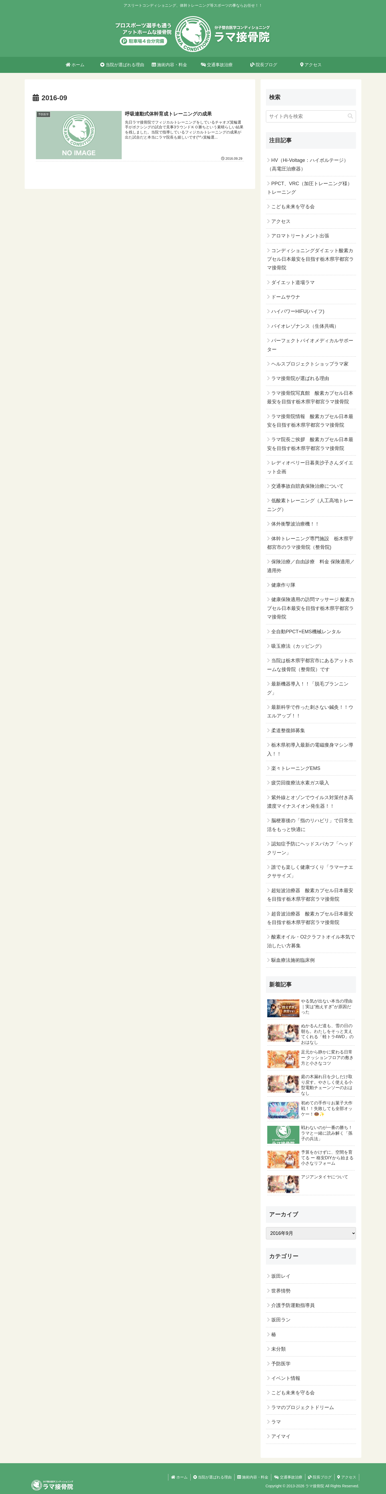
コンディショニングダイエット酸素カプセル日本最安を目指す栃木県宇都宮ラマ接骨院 (310, 259)
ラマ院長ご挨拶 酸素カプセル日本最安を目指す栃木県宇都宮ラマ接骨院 (310, 444)
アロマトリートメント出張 (300, 236)
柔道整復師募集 (288, 730)
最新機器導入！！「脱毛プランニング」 (307, 688)
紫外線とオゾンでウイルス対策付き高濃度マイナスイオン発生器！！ (310, 802)
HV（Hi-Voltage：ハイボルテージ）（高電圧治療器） (307, 165)
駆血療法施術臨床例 (293, 960)
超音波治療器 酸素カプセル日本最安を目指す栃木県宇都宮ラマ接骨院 (310, 918)
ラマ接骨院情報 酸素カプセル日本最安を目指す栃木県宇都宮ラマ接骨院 (310, 421)
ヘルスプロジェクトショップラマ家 (309, 364)
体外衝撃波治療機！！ (295, 524)
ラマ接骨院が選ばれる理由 (300, 378)
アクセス (281, 221)
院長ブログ (320, 1477)
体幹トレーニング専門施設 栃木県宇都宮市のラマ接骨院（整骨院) (310, 543)
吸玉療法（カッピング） (297, 646)
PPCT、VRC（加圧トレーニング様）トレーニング (309, 188)
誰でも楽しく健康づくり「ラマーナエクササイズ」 (310, 871)
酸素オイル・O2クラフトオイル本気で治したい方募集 (311, 941)
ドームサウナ (285, 297)
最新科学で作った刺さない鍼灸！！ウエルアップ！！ (310, 711)
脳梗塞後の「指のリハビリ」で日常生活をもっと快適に (310, 825)
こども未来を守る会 (293, 206)
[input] (311, 116)
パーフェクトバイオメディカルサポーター (310, 345)
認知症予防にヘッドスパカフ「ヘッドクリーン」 (310, 848)
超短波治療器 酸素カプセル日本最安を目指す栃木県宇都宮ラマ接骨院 (310, 895)
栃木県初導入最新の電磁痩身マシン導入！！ (310, 749)
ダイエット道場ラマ (293, 282)
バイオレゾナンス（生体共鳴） (305, 326)
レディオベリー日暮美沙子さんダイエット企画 (310, 467)
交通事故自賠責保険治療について (307, 486)
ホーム (179, 1477)
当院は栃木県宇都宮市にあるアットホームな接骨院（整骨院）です (310, 665)
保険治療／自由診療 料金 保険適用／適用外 (311, 566)
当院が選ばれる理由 (212, 1477)
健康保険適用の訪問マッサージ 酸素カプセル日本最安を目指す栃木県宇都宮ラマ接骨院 (311, 608)
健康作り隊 (283, 585)
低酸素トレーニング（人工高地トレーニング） (310, 505)
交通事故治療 (288, 1477)
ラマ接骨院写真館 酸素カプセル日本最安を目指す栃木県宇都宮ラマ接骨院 (310, 397)
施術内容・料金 (252, 1477)
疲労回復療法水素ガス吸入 (300, 782)
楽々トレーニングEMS (295, 768)
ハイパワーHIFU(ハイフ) (297, 311)
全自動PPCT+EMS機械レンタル (306, 631)
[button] (350, 116)
